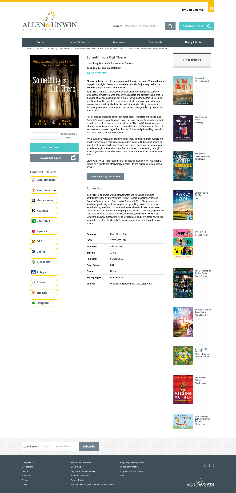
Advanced (193, 26)
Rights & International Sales (83, 471)
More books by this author (105, 176)
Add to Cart (50, 147)
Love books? (31, 446)
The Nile (42, 292)
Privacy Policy (77, 480)
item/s (192, 10)
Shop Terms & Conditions (131, 471)
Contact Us (155, 42)
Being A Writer (194, 42)
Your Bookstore (47, 190)
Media (25, 471)
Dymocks (42, 231)
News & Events (79, 42)
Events (25, 480)
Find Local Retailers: (43, 172)
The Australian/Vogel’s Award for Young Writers (92, 484)
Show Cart (211, 7)
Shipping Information (129, 467)
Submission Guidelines (81, 462)
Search (117, 26)
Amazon (42, 282)
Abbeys (41, 272)
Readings (42, 210)
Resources (118, 42)
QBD (40, 241)
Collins (41, 251)
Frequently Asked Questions (133, 462)
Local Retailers (46, 180)
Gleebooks (43, 262)
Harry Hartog (45, 200)
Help (122, 475)
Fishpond (43, 303)
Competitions (28, 462)
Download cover (50, 158)
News (24, 484)
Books (40, 42)
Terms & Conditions (80, 475)
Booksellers (27, 467)
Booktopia (43, 221)
